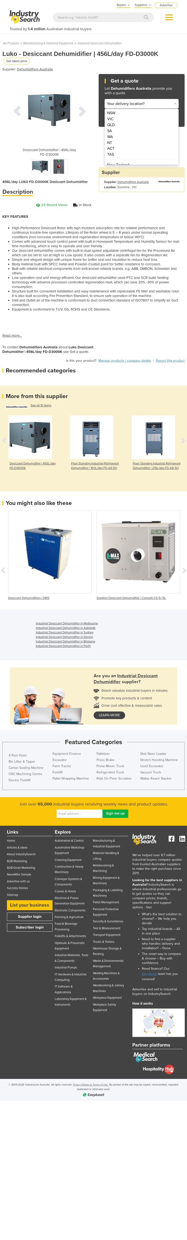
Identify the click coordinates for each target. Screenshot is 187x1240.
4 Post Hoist (18, 755)
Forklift (58, 772)
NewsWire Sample (19, 874)
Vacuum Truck (150, 772)
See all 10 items (41, 405)
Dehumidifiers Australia (35, 69)
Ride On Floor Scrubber (114, 778)
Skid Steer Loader (153, 754)
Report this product (170, 361)
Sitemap (12, 895)
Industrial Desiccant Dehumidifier (100, 43)
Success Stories (17, 888)
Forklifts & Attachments (70, 936)
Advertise (166, 5)
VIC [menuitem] (110, 119)
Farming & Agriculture (69, 917)
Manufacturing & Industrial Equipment (48, 43)
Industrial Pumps (66, 967)
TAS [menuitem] (110, 154)
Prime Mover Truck (110, 766)
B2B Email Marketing (21, 868)
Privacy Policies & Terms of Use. (90, 1084)
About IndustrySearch (21, 854)
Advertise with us (18, 881)
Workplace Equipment (107, 998)
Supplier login (30, 916)
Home (11, 841)
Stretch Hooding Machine (159, 760)
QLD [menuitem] (111, 125)
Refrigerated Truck (110, 772)
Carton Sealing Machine (26, 768)
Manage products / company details (124, 361)
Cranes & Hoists (65, 891)
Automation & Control (69, 841)
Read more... (12, 335)
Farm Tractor (62, 766)
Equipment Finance (67, 754)
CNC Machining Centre (25, 774)
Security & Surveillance (108, 921)
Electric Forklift (19, 780)
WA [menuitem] (110, 136)
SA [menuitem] (109, 130)
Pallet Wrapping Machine (71, 778)
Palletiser (103, 754)
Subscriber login (30, 927)
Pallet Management (106, 902)
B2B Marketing (17, 861)
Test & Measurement (106, 928)
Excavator (60, 760)
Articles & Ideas (17, 848)
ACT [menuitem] (110, 148)
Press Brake (105, 760)
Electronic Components (70, 910)
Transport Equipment (106, 935)
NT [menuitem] (109, 142)
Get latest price (16, 61)
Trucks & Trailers (103, 942)
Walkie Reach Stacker (156, 778)
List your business (29, 905)
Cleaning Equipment (68, 860)
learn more (109, 715)
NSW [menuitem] (111, 113)
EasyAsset (149, 974)
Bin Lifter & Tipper (22, 762)
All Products (11, 43)
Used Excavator (151, 766)
